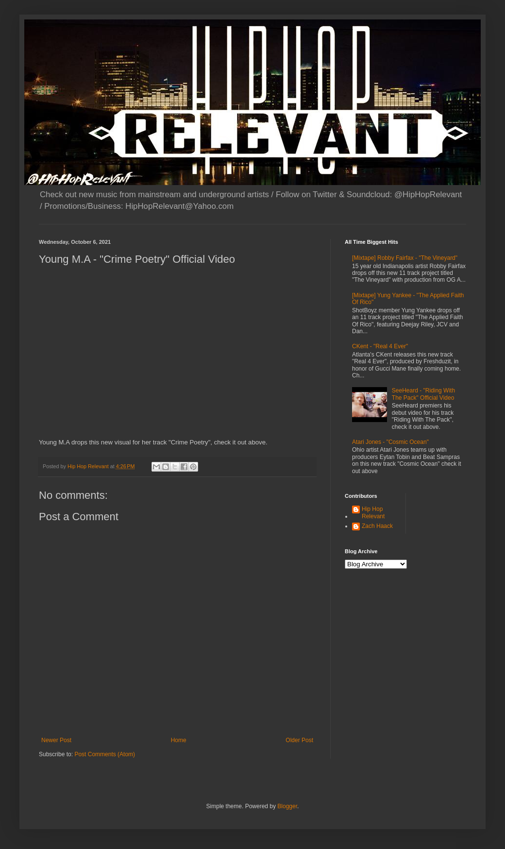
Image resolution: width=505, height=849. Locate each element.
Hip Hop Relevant (373, 512)
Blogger (287, 806)
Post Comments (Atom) (104, 754)
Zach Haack (377, 526)
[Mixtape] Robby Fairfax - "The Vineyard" (404, 258)
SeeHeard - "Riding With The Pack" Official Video (423, 394)
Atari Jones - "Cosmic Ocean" (390, 442)
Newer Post (56, 740)
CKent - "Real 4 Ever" (380, 346)
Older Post (299, 740)
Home (178, 740)
